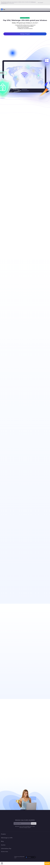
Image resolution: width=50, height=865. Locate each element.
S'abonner (33, 823)
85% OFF (47, 863)
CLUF (15, 858)
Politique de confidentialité (19, 856)
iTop (25, 815)
